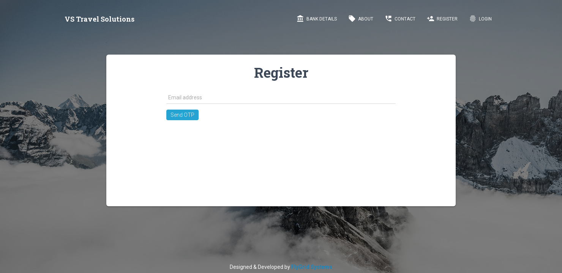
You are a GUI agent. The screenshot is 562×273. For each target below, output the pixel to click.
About (360, 18)
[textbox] (280, 97)
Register (442, 18)
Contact (400, 18)
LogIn (480, 18)
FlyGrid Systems (311, 267)
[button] (182, 115)
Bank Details (317, 18)
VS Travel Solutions (99, 19)
